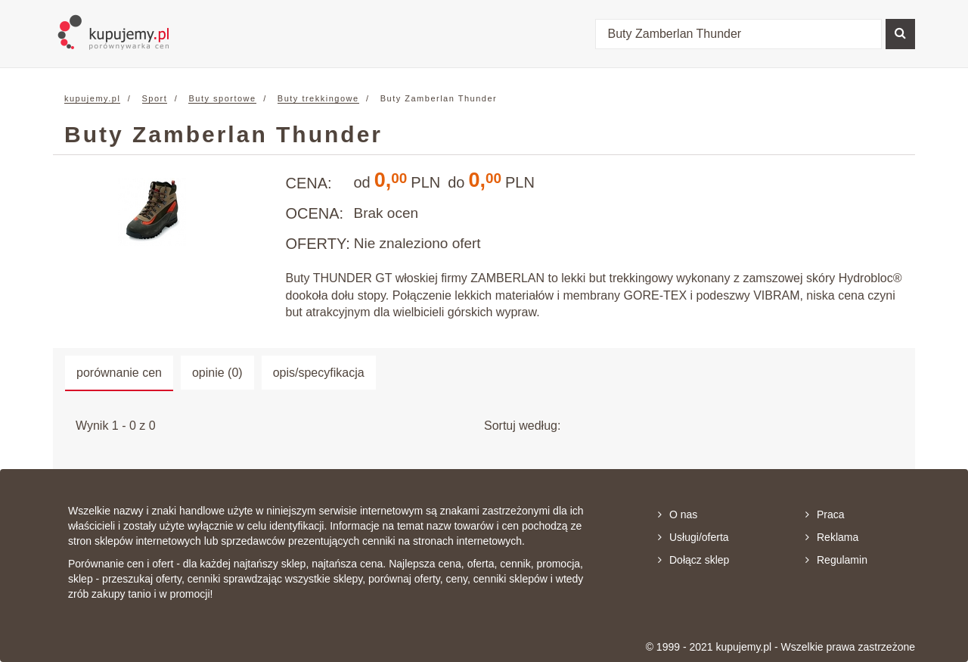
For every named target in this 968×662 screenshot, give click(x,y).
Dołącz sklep (693, 560)
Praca (825, 514)
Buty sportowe (222, 98)
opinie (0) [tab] (217, 372)
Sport (155, 98)
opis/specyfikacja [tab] (319, 372)
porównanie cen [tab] (119, 372)
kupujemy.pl (92, 98)
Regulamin (836, 560)
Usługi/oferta (693, 537)
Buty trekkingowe (318, 98)
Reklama (831, 537)
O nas (677, 514)
